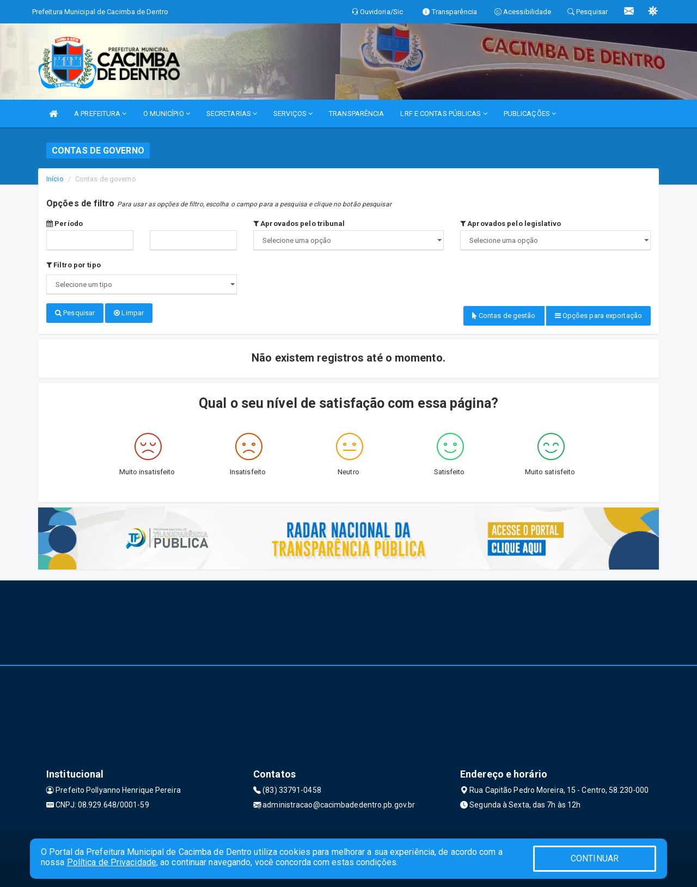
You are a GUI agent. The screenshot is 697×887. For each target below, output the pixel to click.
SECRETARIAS (231, 113)
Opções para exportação (598, 315)
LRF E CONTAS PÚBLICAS (443, 113)
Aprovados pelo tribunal (299, 223)
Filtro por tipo (73, 265)
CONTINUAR (595, 858)
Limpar (129, 313)
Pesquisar (75, 313)
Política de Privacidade (111, 862)
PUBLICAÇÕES (530, 113)
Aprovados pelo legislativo (510, 223)
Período (64, 223)
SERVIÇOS (293, 113)
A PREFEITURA (100, 113)
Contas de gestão (504, 315)
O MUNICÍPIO (166, 113)
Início (55, 179)
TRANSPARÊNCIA (356, 113)
